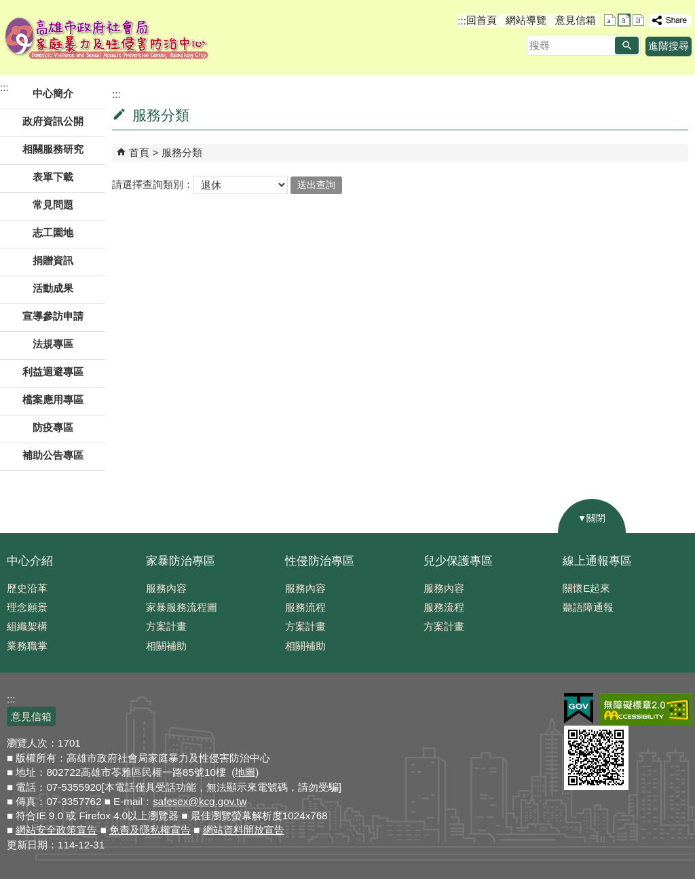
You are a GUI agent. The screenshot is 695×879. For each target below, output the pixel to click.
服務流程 (305, 607)
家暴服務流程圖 (181, 607)
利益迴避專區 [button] (52, 371)
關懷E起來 (586, 588)
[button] (627, 45)
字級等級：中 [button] (624, 20)
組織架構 (27, 626)
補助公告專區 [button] (52, 455)
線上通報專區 (597, 561)
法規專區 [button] (53, 344)
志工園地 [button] (53, 232)
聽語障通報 (588, 607)
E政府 (578, 708)
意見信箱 (575, 20)
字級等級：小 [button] (610, 20)
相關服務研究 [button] (52, 149)
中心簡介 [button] (53, 93)
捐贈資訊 (53, 260)
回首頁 (481, 20)
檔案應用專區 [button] (52, 399)
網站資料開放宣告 (243, 830)
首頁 (139, 152)
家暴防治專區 (180, 561)
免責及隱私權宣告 (150, 830)
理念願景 (27, 607)
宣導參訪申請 (52, 316)
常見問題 (53, 204)
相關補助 (166, 646)
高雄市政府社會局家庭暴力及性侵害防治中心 (107, 37)
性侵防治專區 (319, 561)
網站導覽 (526, 20)
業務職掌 (27, 646)
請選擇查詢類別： (152, 184)
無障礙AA (646, 709)
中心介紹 (30, 561)
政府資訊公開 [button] (52, 121)
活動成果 (53, 288)
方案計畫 (166, 626)
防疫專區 (53, 427)
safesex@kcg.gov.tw (199, 801)
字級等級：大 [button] (638, 20)
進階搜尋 (668, 46)
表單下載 (53, 177)
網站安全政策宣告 (56, 830)
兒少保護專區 (458, 561)
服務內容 (166, 588)
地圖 (245, 772)
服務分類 (182, 152)
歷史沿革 (27, 588)
